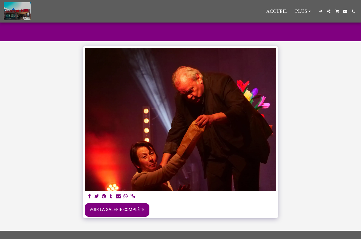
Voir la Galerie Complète (117, 209)
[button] (320, 11)
